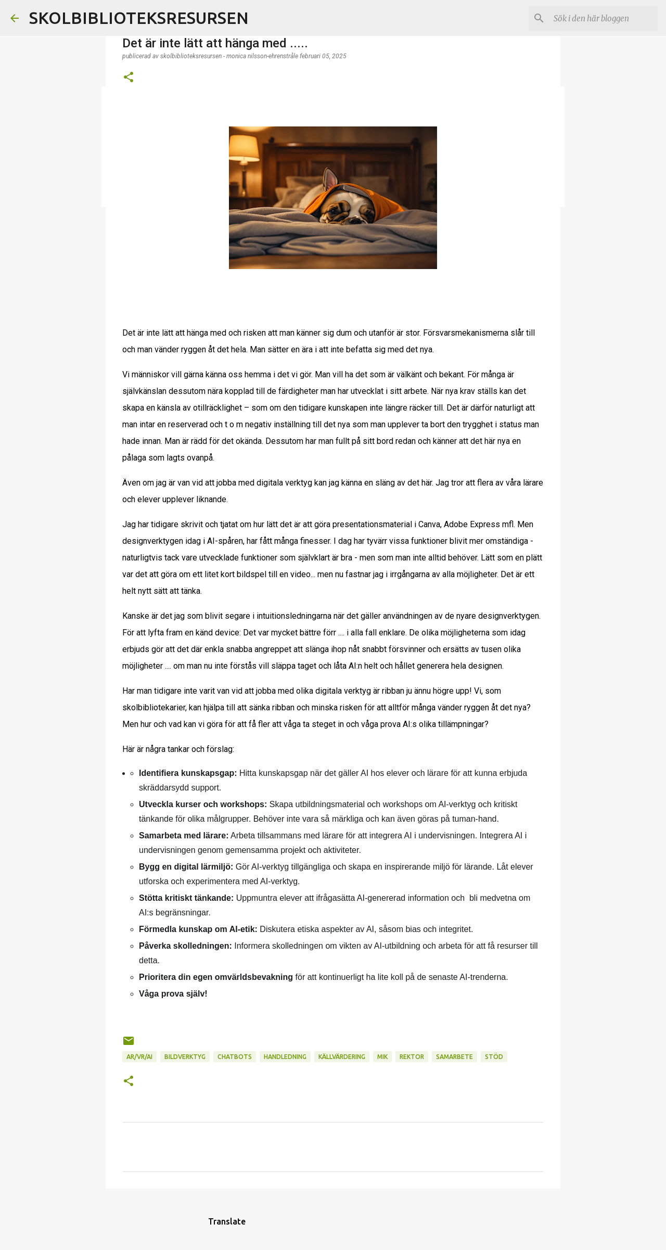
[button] (128, 78)
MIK (382, 1056)
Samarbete (454, 1056)
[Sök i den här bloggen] (603, 18)
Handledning (285, 1056)
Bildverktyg (185, 1056)
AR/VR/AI (139, 1056)
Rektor (412, 1056)
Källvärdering (341, 1056)
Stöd (494, 1056)
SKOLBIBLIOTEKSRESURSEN (139, 17)
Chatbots (234, 1056)
